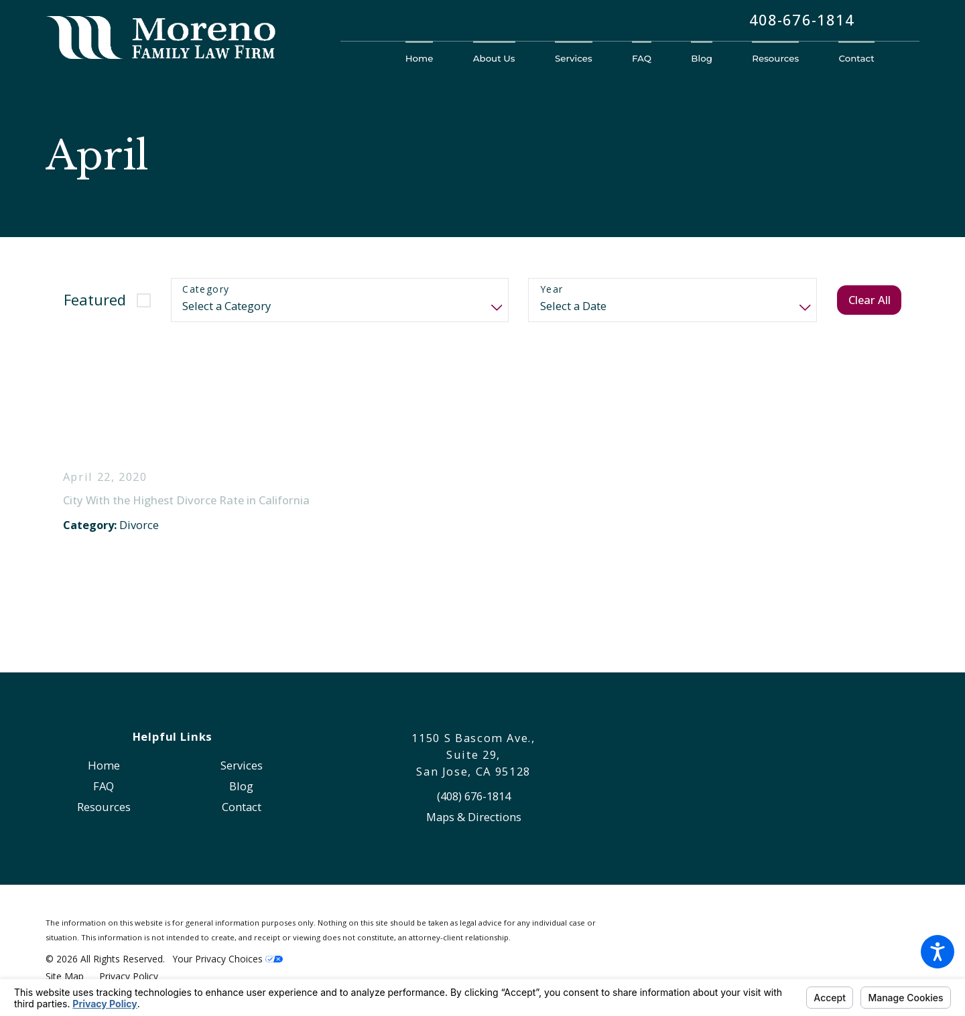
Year (552, 289)
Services (241, 765)
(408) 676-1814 (474, 796)
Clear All (869, 299)
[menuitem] (429, 58)
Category (205, 289)
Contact (241, 806)
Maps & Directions (473, 816)
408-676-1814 (801, 20)
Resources (104, 806)
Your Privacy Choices (228, 958)
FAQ (103, 786)
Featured (95, 299)
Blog (241, 786)
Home (104, 765)
